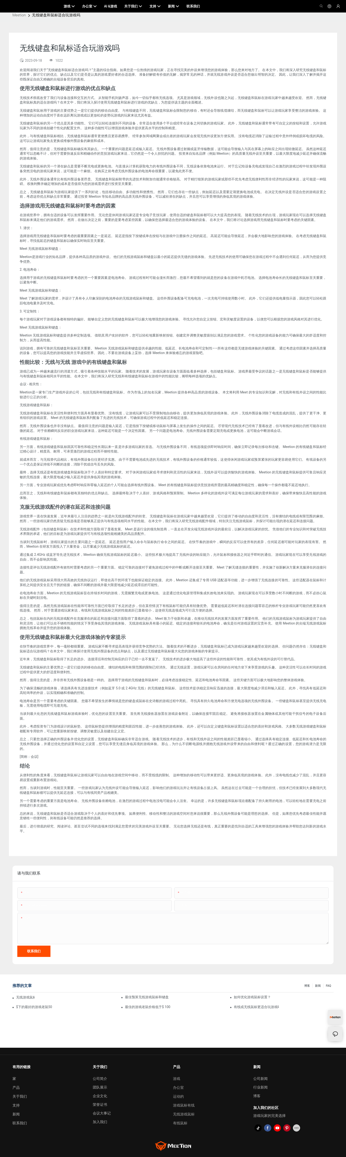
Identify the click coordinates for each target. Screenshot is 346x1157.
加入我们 (100, 1122)
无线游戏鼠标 (184, 1114)
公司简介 (100, 1079)
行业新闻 (260, 1087)
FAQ (328, 985)
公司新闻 (260, 1079)
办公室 (178, 1087)
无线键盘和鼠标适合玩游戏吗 (56, 15)
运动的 (178, 1096)
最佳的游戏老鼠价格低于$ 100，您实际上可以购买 (147, 1007)
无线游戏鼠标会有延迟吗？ (25, 997)
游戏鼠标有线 (184, 1105)
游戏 (176, 1079)
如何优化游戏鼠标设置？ (252, 997)
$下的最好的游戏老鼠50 (34, 1007)
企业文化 (100, 1096)
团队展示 (100, 1087)
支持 (16, 1105)
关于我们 (19, 1096)
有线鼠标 (180, 1123)
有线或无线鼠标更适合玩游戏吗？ (256, 1007)
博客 (307, 985)
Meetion (19, 15)
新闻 (318, 985)
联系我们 (19, 1123)
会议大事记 (102, 1113)
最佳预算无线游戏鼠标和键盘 (147, 997)
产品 (16, 1087)
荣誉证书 (100, 1104)
